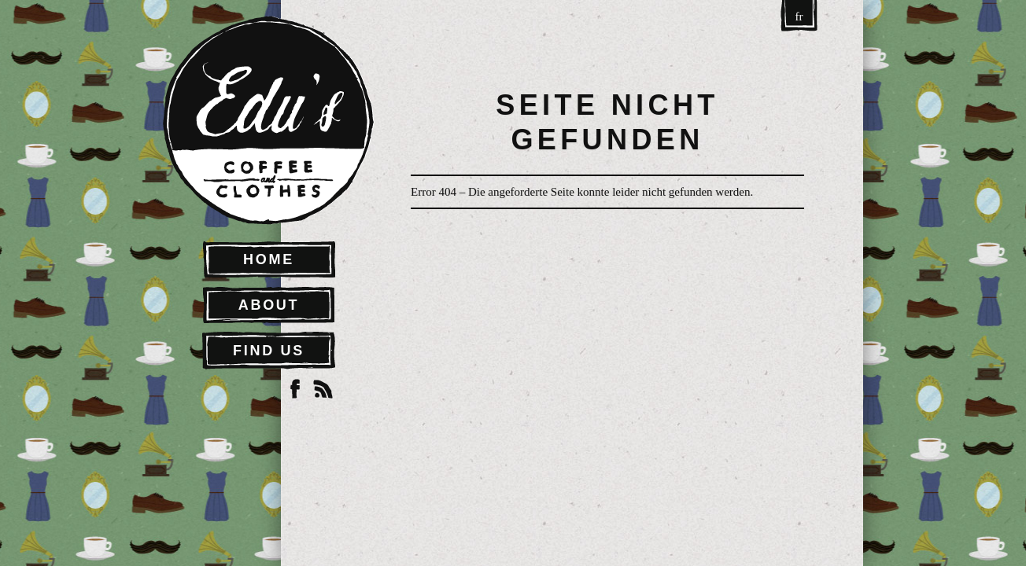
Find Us (268, 350)
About (269, 305)
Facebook (295, 389)
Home (268, 259)
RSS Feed (323, 389)
